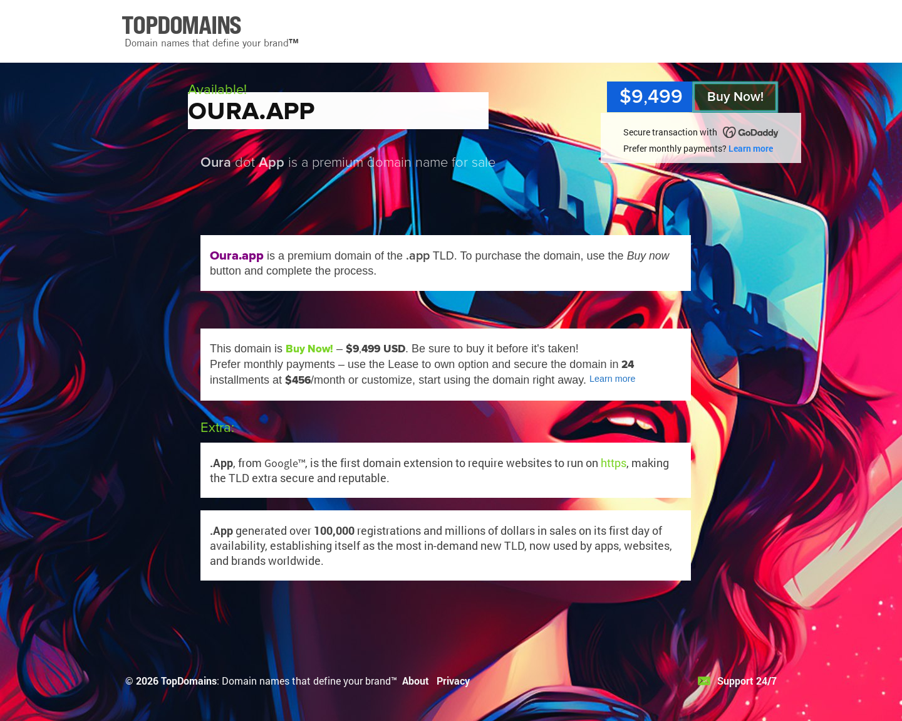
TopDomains (189, 680)
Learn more (750, 148)
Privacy (453, 680)
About (415, 680)
